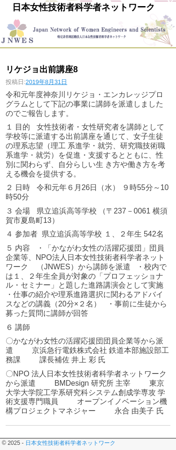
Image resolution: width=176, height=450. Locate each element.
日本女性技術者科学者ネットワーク (83, 7)
